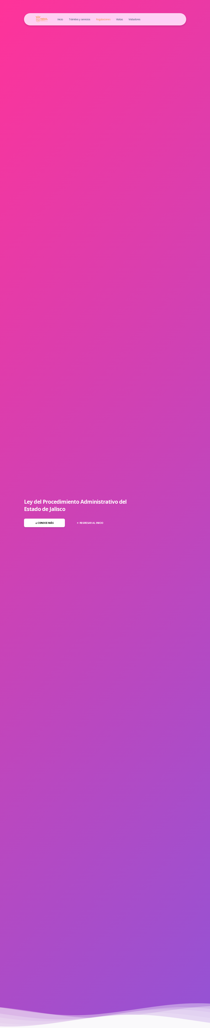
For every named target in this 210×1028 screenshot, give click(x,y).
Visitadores (134, 19)
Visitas (119, 19)
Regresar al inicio (90, 522)
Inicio (60, 19)
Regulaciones (103, 19)
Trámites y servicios (79, 19)
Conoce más (44, 522)
